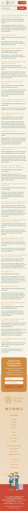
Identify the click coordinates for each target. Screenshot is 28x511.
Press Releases (14, 438)
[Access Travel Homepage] (14, 400)
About (14, 419)
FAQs (14, 462)
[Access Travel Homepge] (10, 2)
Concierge (14, 422)
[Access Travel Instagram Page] (10, 409)
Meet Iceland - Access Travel (9, 131)
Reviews (14, 428)
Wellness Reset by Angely (8, 35)
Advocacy (14, 425)
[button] (3, 3)
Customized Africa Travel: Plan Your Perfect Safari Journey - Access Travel (13, 320)
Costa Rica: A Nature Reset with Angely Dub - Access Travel (13, 184)
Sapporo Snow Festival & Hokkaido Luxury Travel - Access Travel (12, 303)
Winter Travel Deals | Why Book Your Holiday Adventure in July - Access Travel (13, 220)
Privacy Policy (14, 459)
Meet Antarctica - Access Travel (10, 286)
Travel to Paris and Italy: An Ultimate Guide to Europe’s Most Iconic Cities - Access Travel (13, 202)
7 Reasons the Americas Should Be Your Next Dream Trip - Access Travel (13, 62)
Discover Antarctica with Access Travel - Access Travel (12, 82)
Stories (14, 435)
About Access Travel (6, 271)
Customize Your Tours (14, 454)
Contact (14, 441)
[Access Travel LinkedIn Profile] (17, 409)
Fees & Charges (14, 467)
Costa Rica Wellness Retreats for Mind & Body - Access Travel (14, 339)
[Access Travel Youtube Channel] (21, 409)
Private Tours (14, 451)
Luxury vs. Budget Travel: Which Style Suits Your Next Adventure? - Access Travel (13, 100)
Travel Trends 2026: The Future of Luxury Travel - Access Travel (12, 114)
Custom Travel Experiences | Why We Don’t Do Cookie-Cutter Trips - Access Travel (14, 16)
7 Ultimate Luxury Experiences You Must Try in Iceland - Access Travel (14, 148)
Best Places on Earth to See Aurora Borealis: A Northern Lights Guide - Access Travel (14, 255)
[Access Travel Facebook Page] (6, 409)
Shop (14, 432)
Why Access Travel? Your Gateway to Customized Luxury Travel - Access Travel (12, 166)
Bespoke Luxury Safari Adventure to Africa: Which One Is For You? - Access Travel (13, 239)
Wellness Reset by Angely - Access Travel (12, 48)
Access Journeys (14, 448)
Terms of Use (14, 464)
